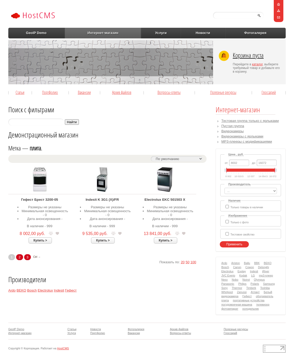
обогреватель (264, 296)
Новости (203, 33)
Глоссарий (269, 92)
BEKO (21, 290)
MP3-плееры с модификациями (246, 141)
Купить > (40, 240)
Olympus (259, 279)
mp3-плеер (266, 275)
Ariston (235, 263)
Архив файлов (121, 92)
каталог (257, 64)
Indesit (59, 290)
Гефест (71, 290)
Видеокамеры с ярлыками (242, 136)
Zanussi (242, 292)
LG (253, 275)
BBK (257, 263)
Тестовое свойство (242, 234)
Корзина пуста (248, 55)
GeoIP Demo (36, 33)
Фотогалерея (255, 33)
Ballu (247, 263)
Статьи (20, 92)
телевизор (262, 304)
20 (183, 262)
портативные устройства (248, 300)
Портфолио (50, 92)
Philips (242, 283)
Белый (268, 292)
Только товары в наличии (246, 207)
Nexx (224, 279)
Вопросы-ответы (169, 92)
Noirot (246, 279)
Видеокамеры (232, 131)
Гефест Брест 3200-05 (39, 200)
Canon (237, 267)
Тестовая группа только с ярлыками (250, 121)
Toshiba (265, 287)
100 (193, 262)
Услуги (161, 33)
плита (225, 300)
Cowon (249, 267)
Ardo (12, 290)
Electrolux (45, 290)
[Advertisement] (117, 62)
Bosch (32, 290)
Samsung (269, 283)
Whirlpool (227, 292)
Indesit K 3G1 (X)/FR (102, 200)
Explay (242, 271)
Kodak (243, 275)
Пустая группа (232, 126)
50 (187, 262)
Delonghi (263, 267)
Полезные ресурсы (223, 92)
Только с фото (239, 222)
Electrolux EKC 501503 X (165, 200)
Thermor (237, 287)
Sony (224, 287)
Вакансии (84, 92)
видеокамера (229, 296)
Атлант (255, 292)
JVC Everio (228, 275)
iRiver (265, 271)
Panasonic (227, 283)
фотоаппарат (229, 308)
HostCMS (63, 348)
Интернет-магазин (102, 33)
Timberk (251, 287)
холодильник (250, 308)
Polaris (255, 283)
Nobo (235, 279)
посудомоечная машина (236, 304)
